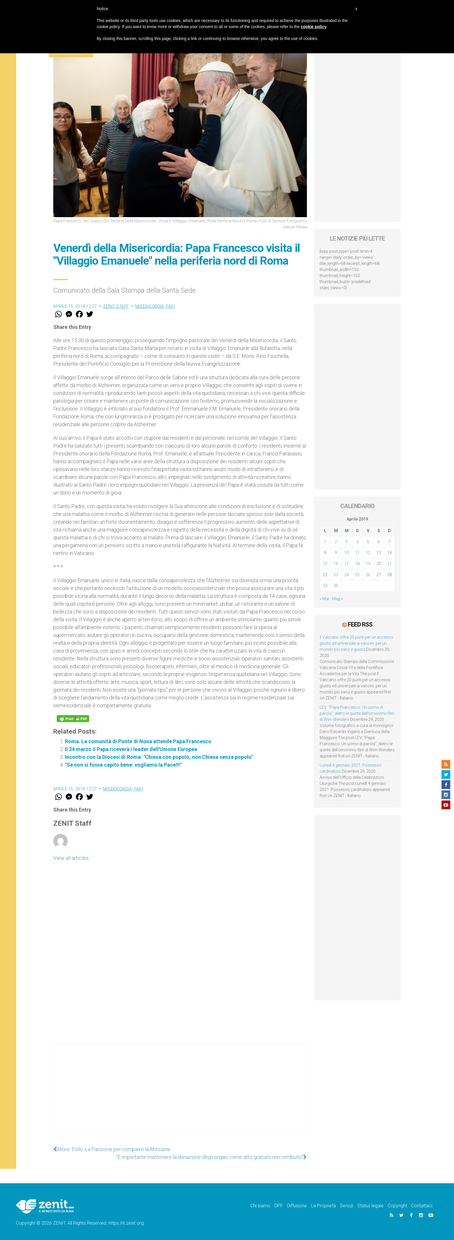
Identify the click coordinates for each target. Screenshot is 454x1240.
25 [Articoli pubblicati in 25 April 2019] (357, 574)
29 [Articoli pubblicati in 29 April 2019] (325, 585)
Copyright (397, 1205)
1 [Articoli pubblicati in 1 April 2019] (325, 541)
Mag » (337, 598)
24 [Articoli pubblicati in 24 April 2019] (346, 574)
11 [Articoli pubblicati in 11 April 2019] (357, 552)
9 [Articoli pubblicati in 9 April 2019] (336, 552)
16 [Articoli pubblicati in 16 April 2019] (336, 563)
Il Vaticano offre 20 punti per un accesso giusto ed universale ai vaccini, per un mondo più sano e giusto (356, 643)
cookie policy (314, 26)
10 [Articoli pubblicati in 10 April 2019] (346, 552)
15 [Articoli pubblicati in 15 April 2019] (325, 563)
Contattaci (421, 1205)
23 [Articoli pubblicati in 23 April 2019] (336, 574)
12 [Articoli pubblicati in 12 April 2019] (368, 552)
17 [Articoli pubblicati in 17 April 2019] (346, 563)
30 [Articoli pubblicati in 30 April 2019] (336, 585)
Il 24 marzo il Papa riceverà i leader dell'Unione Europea (131, 749)
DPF (278, 1205)
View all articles (71, 858)
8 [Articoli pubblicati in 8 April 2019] (325, 552)
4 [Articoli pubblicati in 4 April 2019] (357, 541)
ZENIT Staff (116, 306)
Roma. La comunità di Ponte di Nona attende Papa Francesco (138, 741)
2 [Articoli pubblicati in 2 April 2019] (336, 541)
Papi (170, 306)
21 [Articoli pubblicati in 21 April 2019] (389, 563)
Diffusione (297, 1205)
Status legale (370, 1205)
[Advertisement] (180, 1092)
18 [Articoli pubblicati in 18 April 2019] (357, 563)
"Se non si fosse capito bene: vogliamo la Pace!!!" (123, 765)
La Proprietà (323, 1205)
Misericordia (149, 306)
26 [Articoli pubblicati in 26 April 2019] (368, 574)
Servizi (346, 1205)
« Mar (324, 598)
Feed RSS (360, 624)
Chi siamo (260, 1205)
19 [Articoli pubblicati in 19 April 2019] (368, 563)
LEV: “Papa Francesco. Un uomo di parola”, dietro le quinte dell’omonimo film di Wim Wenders (357, 713)
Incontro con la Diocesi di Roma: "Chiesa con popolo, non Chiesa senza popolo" (159, 757)
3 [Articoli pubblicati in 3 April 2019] (346, 541)
